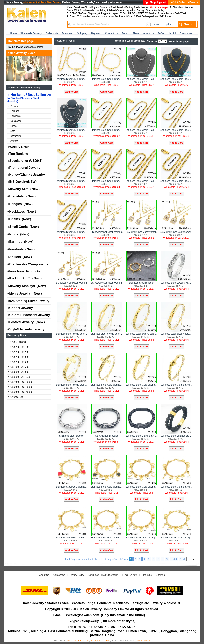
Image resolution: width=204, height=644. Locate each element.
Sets (11, 131)
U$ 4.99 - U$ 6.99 (18, 367)
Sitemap (160, 575)
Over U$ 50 (15, 397)
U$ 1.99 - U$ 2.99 (18, 352)
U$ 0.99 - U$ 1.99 (18, 347)
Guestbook (186, 33)
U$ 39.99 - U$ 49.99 (20, 392)
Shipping (82, 33)
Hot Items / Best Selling (29, 98)
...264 (174, 559)
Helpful (172, 33)
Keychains (14, 136)
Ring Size (146, 575)
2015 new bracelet (100, 640)
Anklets (13, 141)
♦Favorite (193, 2)
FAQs (161, 33)
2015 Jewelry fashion (78, 640)
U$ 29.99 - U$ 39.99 (20, 387)
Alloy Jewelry (143, 640)
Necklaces (14, 121)
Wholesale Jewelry (31, 33)
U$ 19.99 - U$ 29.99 (20, 382)
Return (125, 33)
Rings (12, 126)
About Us (44, 575)
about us (148, 33)
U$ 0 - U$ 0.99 (17, 342)
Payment (96, 33)
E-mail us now (129, 575)
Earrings (13, 111)
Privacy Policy (76, 575)
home (13, 33)
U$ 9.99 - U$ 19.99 (19, 377)
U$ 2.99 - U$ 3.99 (18, 357)
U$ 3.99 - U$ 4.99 (18, 362)
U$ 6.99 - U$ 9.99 (18, 372)
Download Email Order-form (103, 575)
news (136, 33)
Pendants (14, 116)
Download (67, 33)
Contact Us (59, 575)
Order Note (52, 33)
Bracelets (14, 106)
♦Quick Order (178, 2)
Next (182, 559)
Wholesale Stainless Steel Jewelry (42, 2)
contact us (111, 33)
